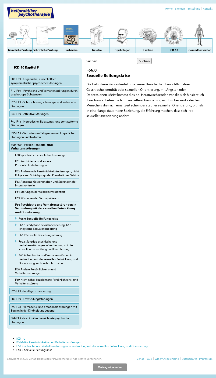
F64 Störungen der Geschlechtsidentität (40, 191)
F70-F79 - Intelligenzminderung (31, 291)
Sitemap (180, 8)
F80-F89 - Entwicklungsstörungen (32, 299)
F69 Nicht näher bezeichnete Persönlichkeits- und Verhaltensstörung (46, 281)
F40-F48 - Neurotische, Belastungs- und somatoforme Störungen (44, 123)
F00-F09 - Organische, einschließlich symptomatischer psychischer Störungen (36, 80)
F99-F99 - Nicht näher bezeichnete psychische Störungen (40, 320)
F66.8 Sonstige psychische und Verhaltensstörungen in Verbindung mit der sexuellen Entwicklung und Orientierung (46, 245)
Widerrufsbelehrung (167, 358)
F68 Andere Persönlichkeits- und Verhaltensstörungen (35, 271)
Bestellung (194, 8)
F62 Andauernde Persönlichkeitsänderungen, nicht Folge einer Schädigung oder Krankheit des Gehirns (47, 173)
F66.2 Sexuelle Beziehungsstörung (40, 235)
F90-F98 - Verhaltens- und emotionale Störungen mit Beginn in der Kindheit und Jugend (44, 308)
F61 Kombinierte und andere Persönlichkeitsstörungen (33, 163)
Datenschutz (189, 358)
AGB (149, 358)
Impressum (205, 358)
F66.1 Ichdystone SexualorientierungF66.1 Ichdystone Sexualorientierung (45, 226)
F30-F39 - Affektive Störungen (30, 114)
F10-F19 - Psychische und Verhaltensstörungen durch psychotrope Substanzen (44, 92)
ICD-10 (20, 338)
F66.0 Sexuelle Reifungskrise (38, 218)
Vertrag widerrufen (110, 367)
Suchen (91, 61)
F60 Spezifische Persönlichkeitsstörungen (41, 155)
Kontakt (207, 8)
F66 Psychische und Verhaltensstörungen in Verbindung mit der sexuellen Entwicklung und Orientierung (45, 208)
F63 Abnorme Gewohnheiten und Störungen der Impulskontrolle (45, 183)
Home (169, 8)
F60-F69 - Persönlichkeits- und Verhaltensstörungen (32, 146)
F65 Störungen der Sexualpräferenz (37, 198)
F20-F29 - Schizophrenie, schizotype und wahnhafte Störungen (43, 104)
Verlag (141, 358)
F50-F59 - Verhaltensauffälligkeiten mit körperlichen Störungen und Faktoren (43, 135)
